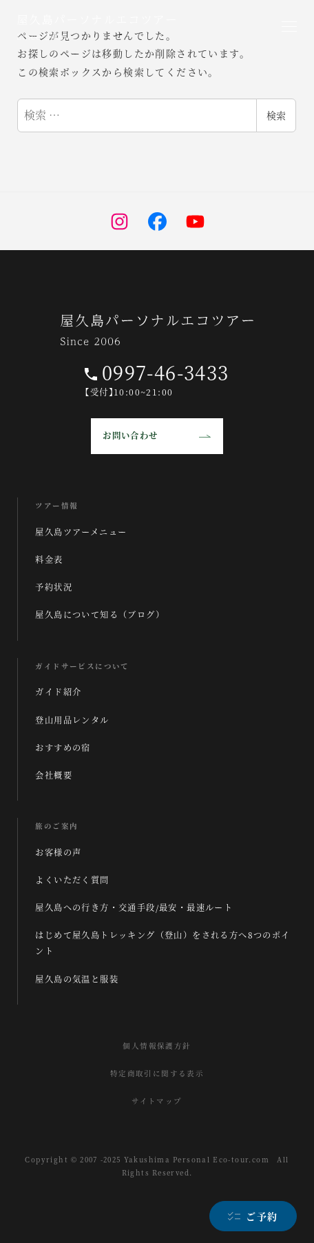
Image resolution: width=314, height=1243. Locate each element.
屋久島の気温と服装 (76, 979)
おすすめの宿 (62, 747)
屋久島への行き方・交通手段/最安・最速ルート (134, 907)
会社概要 (53, 775)
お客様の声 (58, 852)
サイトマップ (157, 1101)
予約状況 (53, 587)
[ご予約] (253, 1216)
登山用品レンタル (72, 720)
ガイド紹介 (58, 692)
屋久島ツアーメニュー (81, 532)
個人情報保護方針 (157, 1045)
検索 (276, 115)
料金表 (49, 559)
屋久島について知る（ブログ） (100, 614)
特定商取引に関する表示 (157, 1073)
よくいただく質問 (72, 880)
